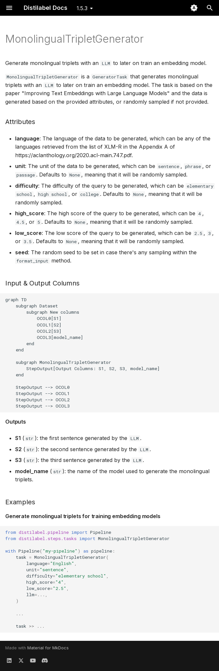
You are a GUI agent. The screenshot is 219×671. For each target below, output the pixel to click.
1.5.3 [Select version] (82, 8)
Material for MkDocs (48, 647)
